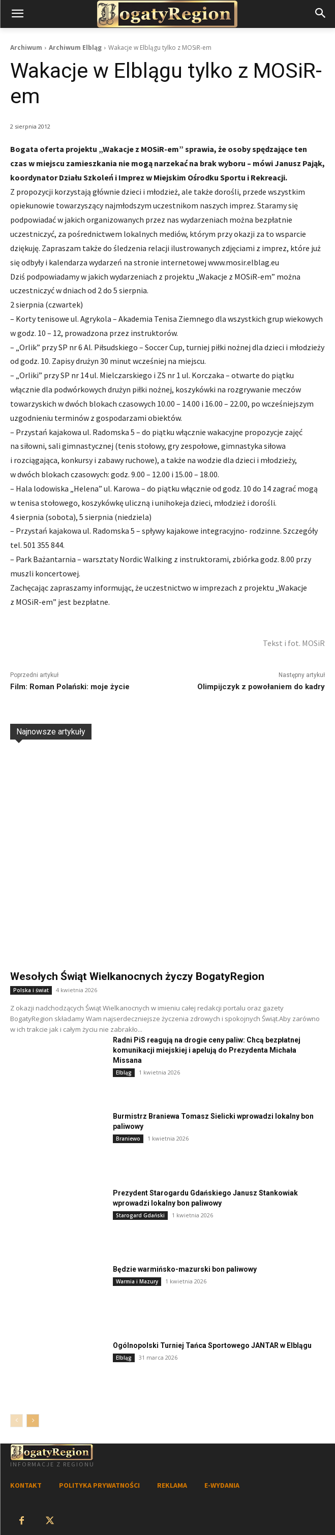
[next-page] (32, 1420)
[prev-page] (16, 1420)
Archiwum (26, 47)
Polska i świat (31, 990)
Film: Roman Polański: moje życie (70, 686)
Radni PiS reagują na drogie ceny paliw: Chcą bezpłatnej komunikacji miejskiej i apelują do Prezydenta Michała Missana (206, 1050)
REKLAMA (172, 1485)
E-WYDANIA (221, 1485)
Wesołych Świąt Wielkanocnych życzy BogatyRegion (137, 976)
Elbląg (124, 1072)
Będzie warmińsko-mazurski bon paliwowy (185, 1269)
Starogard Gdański (140, 1215)
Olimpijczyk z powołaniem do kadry (261, 686)
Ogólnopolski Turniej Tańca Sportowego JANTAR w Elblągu (212, 1345)
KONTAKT (26, 1485)
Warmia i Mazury (137, 1281)
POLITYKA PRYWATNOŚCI (99, 1485)
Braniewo (128, 1138)
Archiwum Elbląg (75, 47)
